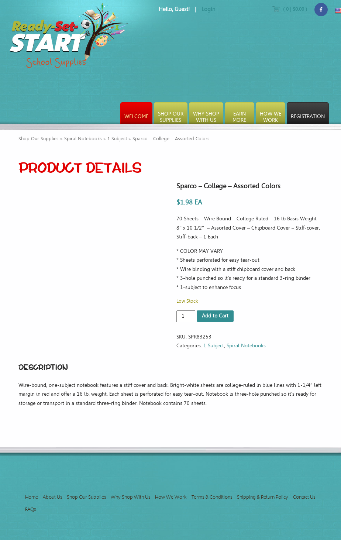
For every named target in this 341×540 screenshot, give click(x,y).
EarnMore (239, 117)
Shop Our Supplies (38, 138)
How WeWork (270, 117)
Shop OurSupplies (170, 117)
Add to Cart (215, 316)
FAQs (30, 509)
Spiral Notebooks (83, 138)
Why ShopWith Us (206, 117)
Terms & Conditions (212, 497)
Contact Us (304, 497)
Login (208, 9)
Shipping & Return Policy (262, 497)
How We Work (171, 497)
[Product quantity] (185, 316)
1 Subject (117, 138)
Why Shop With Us (130, 497)
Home (31, 497)
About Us (52, 497)
